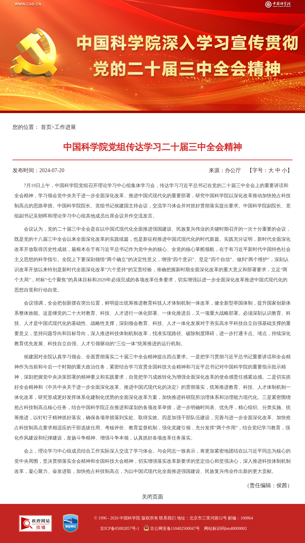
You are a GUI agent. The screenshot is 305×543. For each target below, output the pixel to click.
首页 (46, 127)
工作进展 (65, 127)
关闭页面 (152, 497)
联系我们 (167, 518)
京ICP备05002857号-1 (119, 528)
